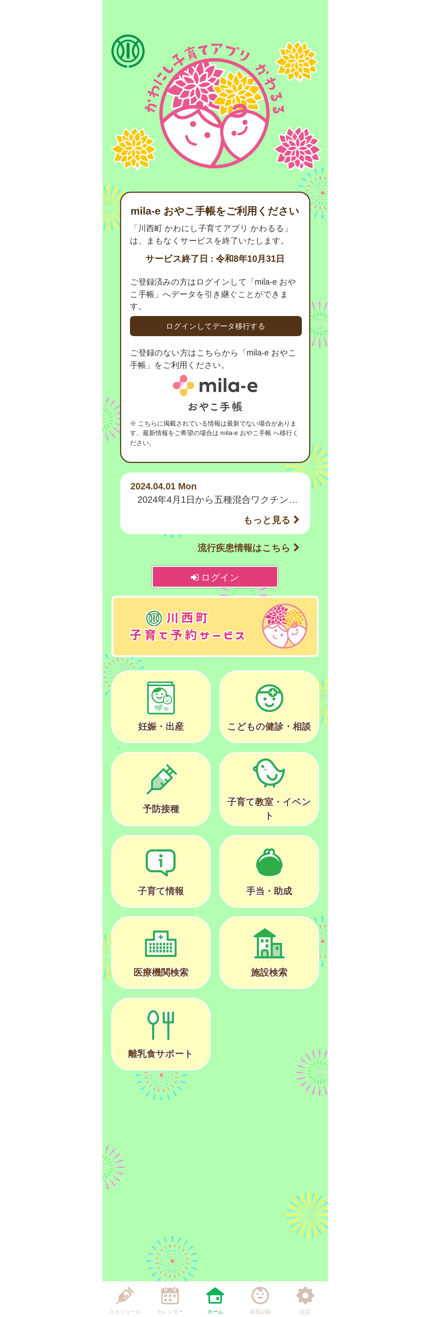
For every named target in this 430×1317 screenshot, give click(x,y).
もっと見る (271, 520)
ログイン (215, 577)
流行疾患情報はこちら (248, 548)
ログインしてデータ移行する (216, 326)
